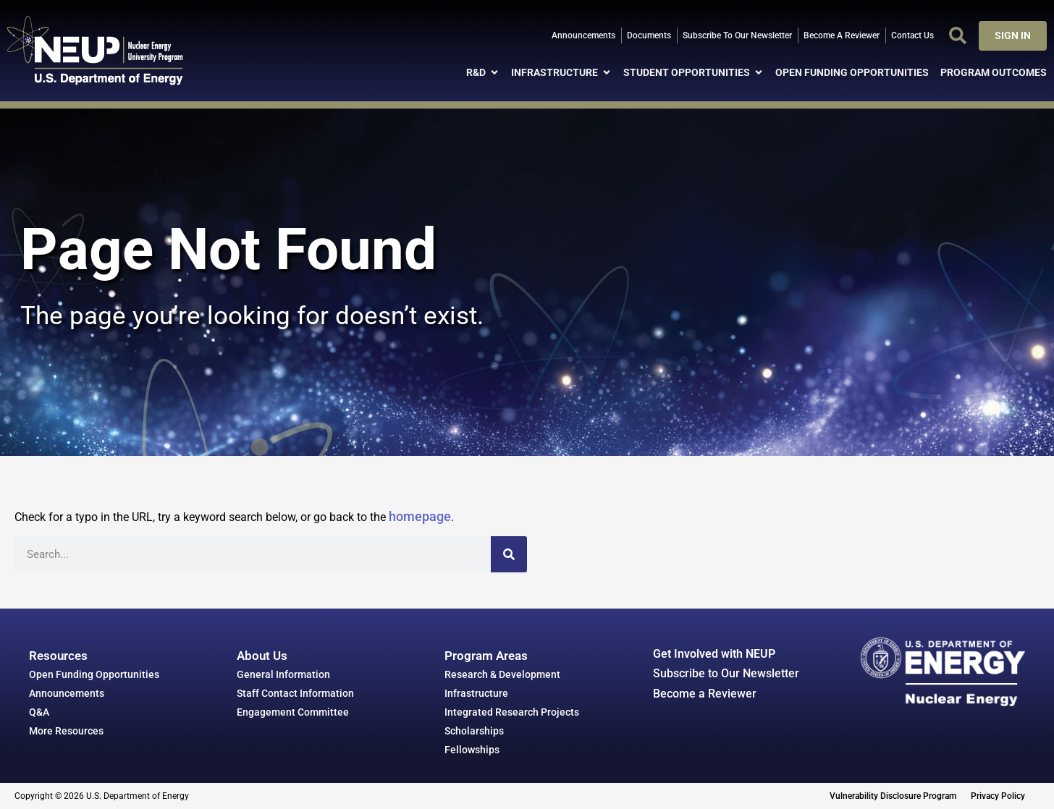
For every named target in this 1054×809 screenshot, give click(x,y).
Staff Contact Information (295, 693)
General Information (283, 674)
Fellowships (471, 749)
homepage (420, 516)
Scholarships (474, 731)
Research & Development (502, 674)
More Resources (66, 731)
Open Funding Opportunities (94, 674)
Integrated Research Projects (511, 712)
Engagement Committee (293, 712)
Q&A (39, 712)
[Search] (509, 554)
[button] (957, 35)
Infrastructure (476, 693)
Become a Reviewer (704, 693)
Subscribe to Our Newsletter (726, 673)
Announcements (66, 693)
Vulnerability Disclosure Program (893, 796)
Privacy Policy (998, 796)
